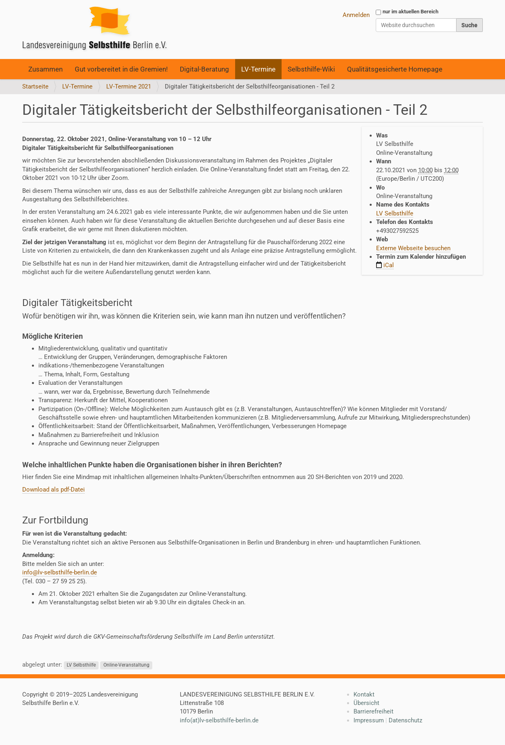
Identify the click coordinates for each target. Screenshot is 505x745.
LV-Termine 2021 (128, 86)
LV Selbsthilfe (394, 213)
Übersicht (366, 703)
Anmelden (356, 15)
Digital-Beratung (204, 69)
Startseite (35, 86)
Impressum (369, 720)
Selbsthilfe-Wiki (311, 69)
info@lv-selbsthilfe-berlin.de (59, 572)
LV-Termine (258, 69)
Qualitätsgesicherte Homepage (394, 69)
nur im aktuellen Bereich (410, 11)
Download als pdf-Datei (53, 489)
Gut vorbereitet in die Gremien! (121, 69)
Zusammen (45, 69)
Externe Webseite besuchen (413, 248)
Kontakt (364, 694)
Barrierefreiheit (373, 711)
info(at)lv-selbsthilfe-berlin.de (219, 720)
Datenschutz (405, 720)
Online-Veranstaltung (126, 665)
